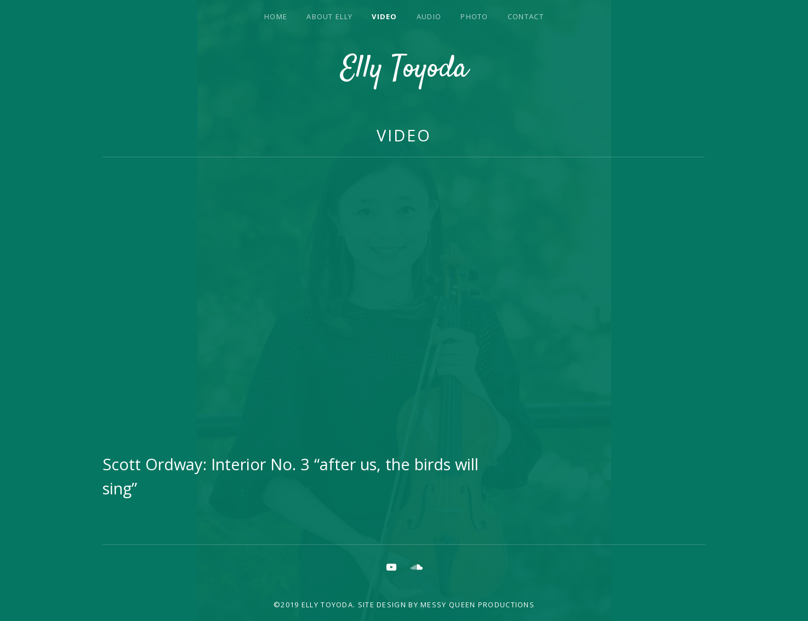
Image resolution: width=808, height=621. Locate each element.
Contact (526, 16)
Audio (429, 16)
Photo (474, 16)
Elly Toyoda (404, 69)
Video (384, 16)
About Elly (329, 16)
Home (275, 16)
